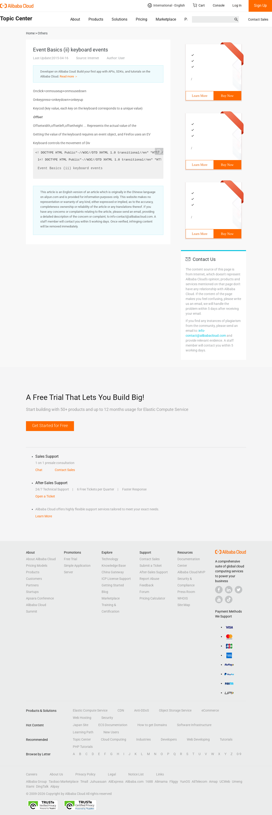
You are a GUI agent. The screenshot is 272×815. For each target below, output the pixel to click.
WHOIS (182, 598)
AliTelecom (199, 781)
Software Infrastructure (194, 725)
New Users (111, 732)
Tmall (84, 781)
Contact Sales (258, 19)
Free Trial (70, 559)
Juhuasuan (98, 781)
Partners (191, 19)
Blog (105, 592)
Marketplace (166, 19)
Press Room (186, 592)
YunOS (185, 781)
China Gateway (113, 572)
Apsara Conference (40, 598)
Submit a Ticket (151, 565)
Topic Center (82, 739)
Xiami (30, 786)
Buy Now (227, 96)
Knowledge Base (114, 565)
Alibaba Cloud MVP (191, 572)
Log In (237, 5)
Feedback (147, 585)
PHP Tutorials (83, 747)
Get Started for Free (50, 425)
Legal (112, 774)
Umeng (237, 781)
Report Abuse (149, 579)
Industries (143, 739)
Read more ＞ (69, 76)
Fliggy (173, 781)
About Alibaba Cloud (41, 559)
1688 (149, 781)
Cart (199, 5)
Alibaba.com (134, 781)
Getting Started (113, 585)
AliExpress (115, 781)
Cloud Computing (113, 739)
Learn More (199, 96)
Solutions (119, 19)
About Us (56, 774)
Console (218, 5)
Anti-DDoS (141, 710)
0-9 (239, 754)
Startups (32, 592)
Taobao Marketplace (63, 781)
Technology (110, 559)
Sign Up (260, 5)
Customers (34, 579)
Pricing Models (36, 565)
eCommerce (210, 710)
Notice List (136, 774)
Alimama (161, 781)
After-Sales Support (154, 572)
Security (107, 718)
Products (95, 19)
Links (160, 774)
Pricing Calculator (152, 598)
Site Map (183, 605)
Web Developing (198, 739)
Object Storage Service (175, 710)
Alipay (54, 786)
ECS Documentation (112, 725)
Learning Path (83, 732)
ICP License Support (116, 579)
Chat (38, 470)
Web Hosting (82, 718)
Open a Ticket (45, 496)
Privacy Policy (85, 774)
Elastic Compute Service (90, 710)
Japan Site (80, 725)
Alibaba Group (36, 781)
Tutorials (226, 739)
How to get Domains (152, 725)
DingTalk (42, 786)
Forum (144, 592)
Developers (169, 739)
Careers (31, 774)
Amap (213, 781)
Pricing (141, 19)
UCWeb (225, 781)
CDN (121, 710)
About (75, 19)
